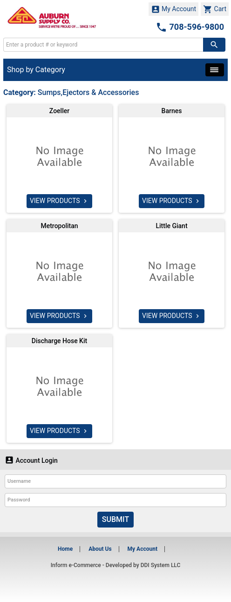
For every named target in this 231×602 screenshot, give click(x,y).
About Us (99, 549)
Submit (115, 519)
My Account (174, 9)
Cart (214, 9)
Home (65, 549)
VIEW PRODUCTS (59, 201)
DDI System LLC (161, 565)
